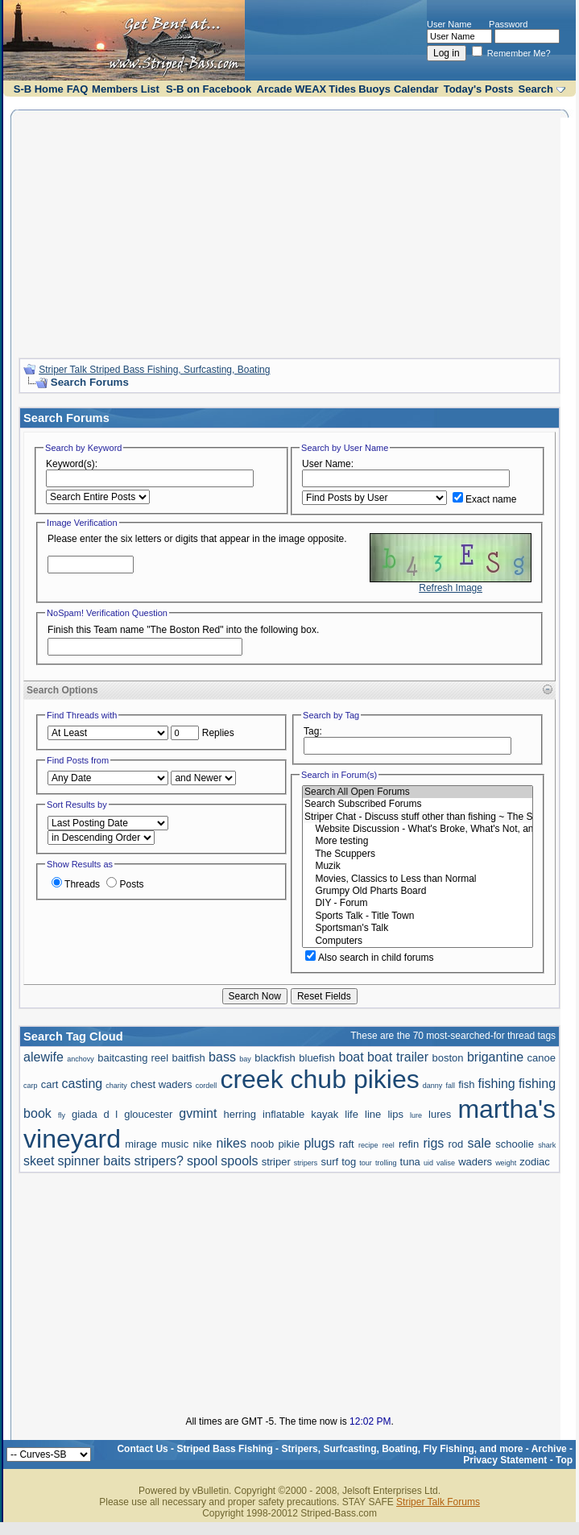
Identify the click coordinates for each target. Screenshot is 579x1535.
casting (82, 1083)
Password (508, 24)
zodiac (534, 1162)
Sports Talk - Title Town (417, 916)
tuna (410, 1162)
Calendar (416, 89)
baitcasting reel (132, 1058)
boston (447, 1058)
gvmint (198, 1113)
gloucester (148, 1114)
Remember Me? (511, 53)
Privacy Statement (505, 1460)
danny (433, 1086)
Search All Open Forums (417, 792)
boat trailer (397, 1057)
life (351, 1114)
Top (564, 1460)
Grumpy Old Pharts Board (417, 891)
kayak (324, 1114)
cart (50, 1084)
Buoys (374, 89)
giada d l (95, 1114)
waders (475, 1162)
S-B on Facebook (208, 89)
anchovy (80, 1059)
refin (409, 1144)
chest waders (161, 1084)
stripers (306, 1163)
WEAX (310, 89)
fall (451, 1086)
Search (536, 89)
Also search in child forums (369, 957)
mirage (141, 1144)
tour (365, 1163)
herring (240, 1114)
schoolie (514, 1144)
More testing (417, 841)
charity (116, 1086)
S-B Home (39, 89)
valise (445, 1163)
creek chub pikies (319, 1079)
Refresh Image (450, 588)
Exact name (484, 499)
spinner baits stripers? (120, 1161)
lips (395, 1114)
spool (202, 1161)
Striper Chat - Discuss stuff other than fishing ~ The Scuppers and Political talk (417, 817)
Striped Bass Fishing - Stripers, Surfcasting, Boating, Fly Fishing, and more (349, 1448)
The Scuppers (417, 854)
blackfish (275, 1058)
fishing (496, 1083)
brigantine (495, 1057)
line (373, 1114)
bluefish (317, 1058)
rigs (434, 1143)
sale (479, 1143)
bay (245, 1059)
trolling (386, 1163)
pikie (289, 1144)
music (174, 1144)
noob (262, 1144)
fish (466, 1084)
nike (202, 1144)
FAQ (78, 89)
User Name (449, 24)
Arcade (274, 89)
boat (351, 1057)
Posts (124, 884)
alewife (43, 1057)
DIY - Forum (417, 903)
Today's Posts (479, 89)
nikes (231, 1143)
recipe (368, 1145)
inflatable (283, 1114)
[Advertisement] (289, 232)
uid (428, 1163)
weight (505, 1163)
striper (276, 1162)
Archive (549, 1448)
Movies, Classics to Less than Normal (417, 879)
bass (222, 1057)
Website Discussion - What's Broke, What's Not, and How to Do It (417, 829)
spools (239, 1161)
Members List (125, 89)
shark (547, 1145)
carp (30, 1086)
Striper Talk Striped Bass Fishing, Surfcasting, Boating (154, 369)
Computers (417, 941)
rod (456, 1144)
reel (389, 1145)
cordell (206, 1086)
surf (329, 1162)
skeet (38, 1161)
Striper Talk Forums (438, 1502)
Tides (342, 89)
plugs (319, 1143)
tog (348, 1162)
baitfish (188, 1058)
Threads (76, 884)
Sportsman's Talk (417, 928)
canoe (541, 1058)
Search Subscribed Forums (417, 804)
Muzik (417, 866)
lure (416, 1115)
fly (61, 1115)
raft (346, 1144)
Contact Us (142, 1448)
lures (439, 1114)
